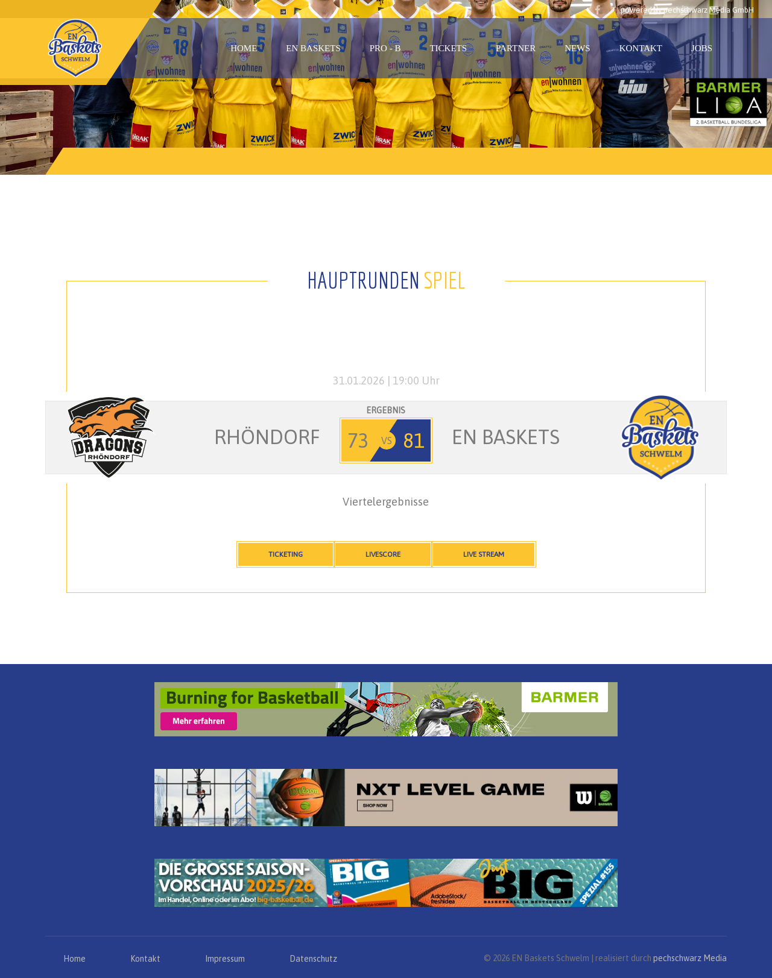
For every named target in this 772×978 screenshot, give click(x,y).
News (577, 48)
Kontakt (640, 48)
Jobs (701, 48)
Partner (516, 48)
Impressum (225, 959)
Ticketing (285, 554)
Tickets (448, 48)
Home (243, 48)
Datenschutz (313, 959)
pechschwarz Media (690, 958)
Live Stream (483, 554)
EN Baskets (313, 48)
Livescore (382, 554)
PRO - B (385, 48)
